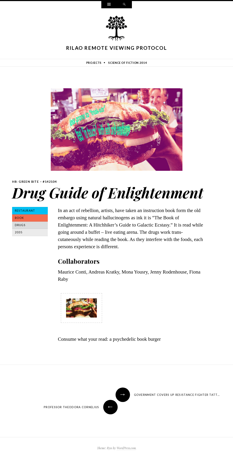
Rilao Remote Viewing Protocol (116, 48)
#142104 (50, 181)
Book (19, 218)
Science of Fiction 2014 (127, 62)
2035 (19, 232)
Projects (94, 62)
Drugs (20, 225)
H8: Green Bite (25, 181)
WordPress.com (126, 448)
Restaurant (25, 210)
